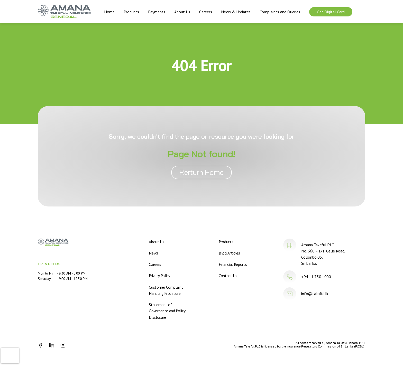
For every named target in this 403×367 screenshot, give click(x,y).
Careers (205, 11)
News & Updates (236, 11)
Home (109, 11)
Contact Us (228, 275)
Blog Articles (229, 253)
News (153, 253)
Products (131, 11)
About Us (182, 11)
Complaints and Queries (280, 11)
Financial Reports (233, 264)
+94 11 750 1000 (316, 276)
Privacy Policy (160, 275)
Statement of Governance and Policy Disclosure (167, 310)
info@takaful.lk (314, 293)
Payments (156, 11)
